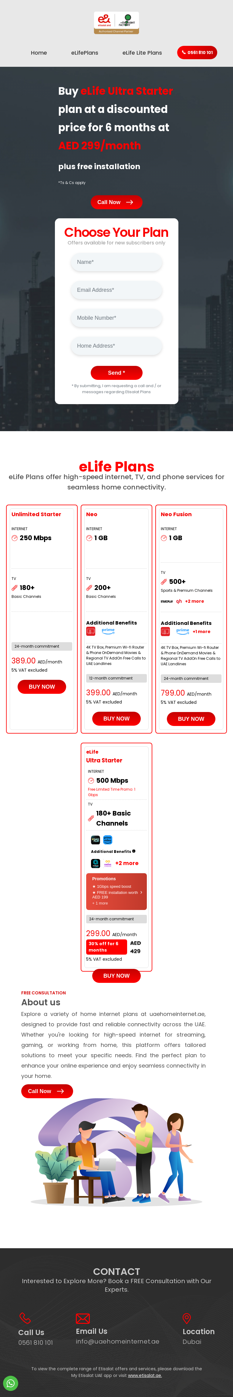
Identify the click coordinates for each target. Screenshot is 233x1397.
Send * (116, 373)
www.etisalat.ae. (145, 1375)
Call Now (116, 202)
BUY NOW (42, 687)
